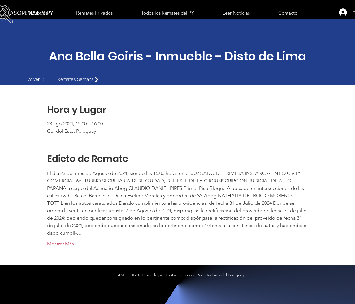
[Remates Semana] (79, 79)
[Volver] (39, 79)
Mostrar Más (60, 244)
